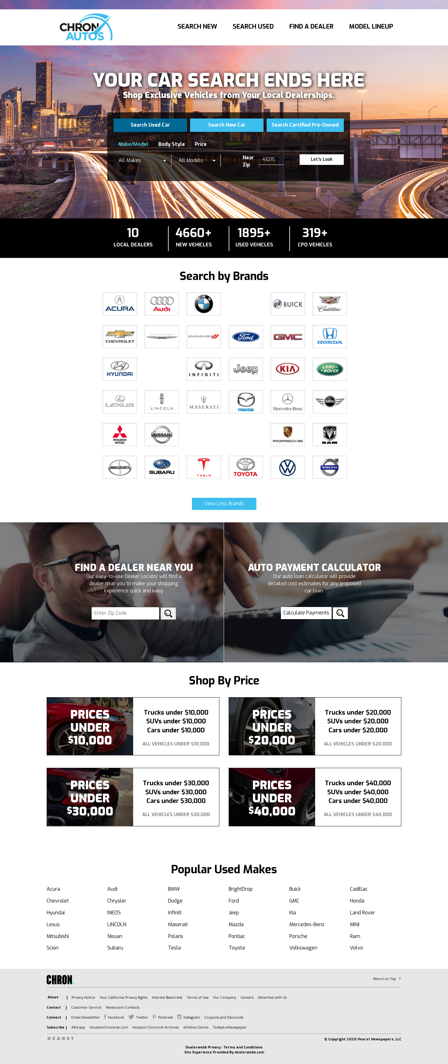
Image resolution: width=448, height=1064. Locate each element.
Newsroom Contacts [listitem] (122, 1007)
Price (201, 144)
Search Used (253, 26)
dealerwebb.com (249, 1052)
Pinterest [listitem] (165, 1017)
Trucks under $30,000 (176, 783)
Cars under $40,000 (358, 801)
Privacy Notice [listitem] (83, 997)
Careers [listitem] (247, 997)
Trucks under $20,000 (358, 712)
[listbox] (142, 160)
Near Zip (248, 161)
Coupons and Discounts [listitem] (223, 1017)
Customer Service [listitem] (86, 1007)
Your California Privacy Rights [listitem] (123, 997)
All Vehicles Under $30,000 (176, 814)
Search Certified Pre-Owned (305, 125)
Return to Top (384, 979)
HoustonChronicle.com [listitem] (109, 1027)
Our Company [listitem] (224, 997)
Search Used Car (150, 125)
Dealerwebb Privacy (203, 1047)
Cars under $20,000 (358, 730)
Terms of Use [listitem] (198, 997)
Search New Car (226, 125)
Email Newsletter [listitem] (85, 1017)
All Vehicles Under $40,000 (358, 814)
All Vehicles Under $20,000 (358, 744)
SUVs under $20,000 (358, 721)
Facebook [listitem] (116, 1017)
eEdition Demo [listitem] (195, 1027)
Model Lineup (371, 26)
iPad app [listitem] (78, 1027)
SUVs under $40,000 (358, 792)
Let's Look (322, 159)
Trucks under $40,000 (358, 783)
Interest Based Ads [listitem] (167, 997)
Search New (197, 26)
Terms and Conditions (243, 1047)
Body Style (171, 144)
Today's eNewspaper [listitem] (230, 1027)
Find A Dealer (311, 26)
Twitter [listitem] (142, 1017)
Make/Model (133, 144)
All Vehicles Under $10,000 (175, 744)
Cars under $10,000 (176, 730)
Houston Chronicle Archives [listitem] (156, 1027)
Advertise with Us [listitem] (272, 997)
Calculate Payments (306, 612)
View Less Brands (224, 503)
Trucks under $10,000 (176, 712)
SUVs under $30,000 (176, 792)
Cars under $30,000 (176, 801)
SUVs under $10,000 (176, 721)
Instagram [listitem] (192, 1017)
